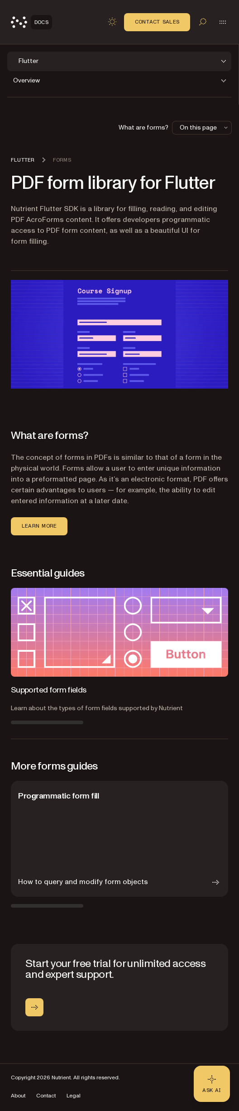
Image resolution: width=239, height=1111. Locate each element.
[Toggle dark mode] (112, 22)
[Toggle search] (203, 22)
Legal (74, 1096)
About (18, 1096)
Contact (46, 1096)
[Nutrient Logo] (31, 22)
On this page (204, 127)
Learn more (39, 526)
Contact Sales (157, 21)
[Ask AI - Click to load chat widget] (212, 1084)
